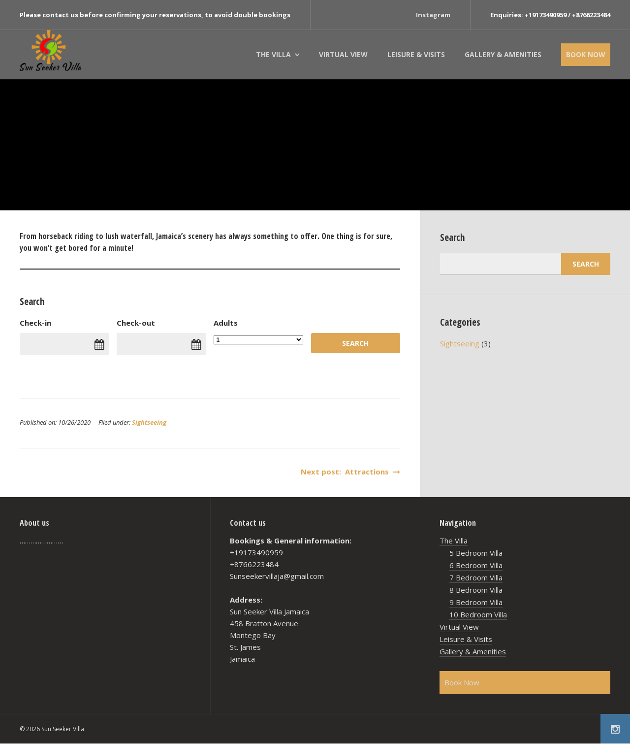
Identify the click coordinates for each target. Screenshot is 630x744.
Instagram (433, 14)
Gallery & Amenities (503, 54)
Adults (226, 323)
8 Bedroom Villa (476, 590)
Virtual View (343, 54)
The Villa (273, 54)
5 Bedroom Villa (476, 553)
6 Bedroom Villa (476, 565)
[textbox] (210, 242)
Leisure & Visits (416, 54)
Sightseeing (149, 422)
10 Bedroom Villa (478, 614)
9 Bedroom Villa (476, 602)
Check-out (136, 323)
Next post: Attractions (350, 471)
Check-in (35, 323)
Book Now (585, 54)
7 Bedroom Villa (476, 577)
